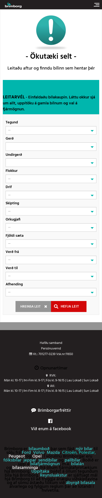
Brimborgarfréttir (54, 410)
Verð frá (12, 252)
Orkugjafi (13, 219)
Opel (37, 456)
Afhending (14, 284)
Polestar (87, 453)
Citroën (69, 453)
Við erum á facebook (51, 425)
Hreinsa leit (30, 306)
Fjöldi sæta (15, 236)
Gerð (10, 138)
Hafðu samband (51, 343)
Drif (9, 187)
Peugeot (17, 456)
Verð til (12, 268)
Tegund (12, 122)
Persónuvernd (51, 348)
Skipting (12, 203)
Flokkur (12, 171)
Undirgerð (14, 155)
